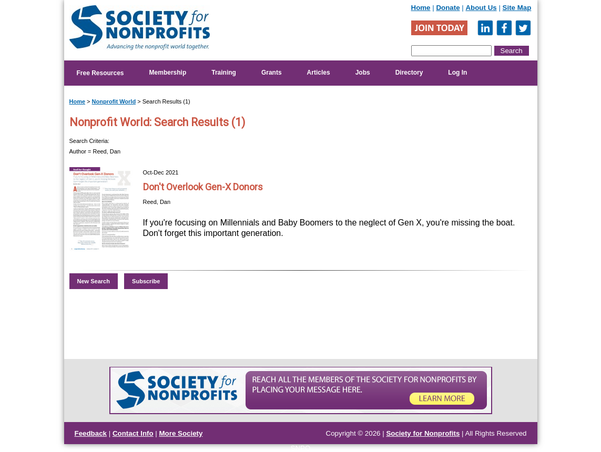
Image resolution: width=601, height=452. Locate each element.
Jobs (362, 72)
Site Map (517, 8)
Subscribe (146, 281)
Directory (409, 72)
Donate (448, 8)
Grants (271, 72)
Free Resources (100, 73)
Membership (168, 72)
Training (223, 72)
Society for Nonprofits (423, 433)
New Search (93, 281)
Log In (457, 72)
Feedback (91, 433)
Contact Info (133, 433)
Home (421, 8)
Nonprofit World (114, 101)
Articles (318, 72)
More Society (181, 433)
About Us (480, 8)
